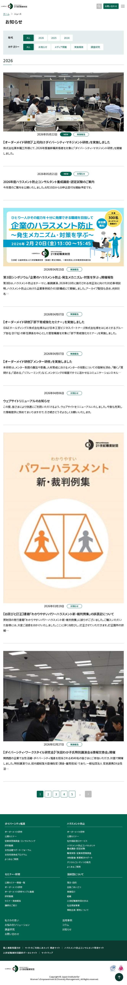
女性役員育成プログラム (16, 854)
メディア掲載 (61, 47)
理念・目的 (72, 882)
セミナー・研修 (12, 874)
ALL (28, 37)
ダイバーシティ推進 (15, 823)
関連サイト (55, 948)
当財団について (75, 874)
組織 (69, 896)
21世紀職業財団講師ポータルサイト (20, 953)
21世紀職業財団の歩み (77, 900)
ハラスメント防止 (76, 823)
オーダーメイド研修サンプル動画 (19, 891)
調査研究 (95, 47)
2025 (54, 37)
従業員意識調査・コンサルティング (20, 840)
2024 (66, 37)
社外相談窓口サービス (77, 840)
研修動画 (9, 845)
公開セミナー (11, 836)
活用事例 (67, 920)
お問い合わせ (111, 6)
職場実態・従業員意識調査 (79, 853)
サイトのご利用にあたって (37, 948)
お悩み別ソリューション (17, 925)
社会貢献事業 (73, 905)
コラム (65, 925)
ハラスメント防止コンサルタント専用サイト (84, 948)
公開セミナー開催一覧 (15, 882)
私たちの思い (12, 920)
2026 (41, 37)
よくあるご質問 (11, 859)
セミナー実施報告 (13, 900)
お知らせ (42, 47)
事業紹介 (71, 891)
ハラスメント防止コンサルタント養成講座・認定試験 (81, 847)
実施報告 (78, 47)
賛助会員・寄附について (78, 909)
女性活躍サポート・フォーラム (18, 849)
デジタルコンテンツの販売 (79, 862)
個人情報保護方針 (12, 948)
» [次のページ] (88, 794)
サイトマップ (47, 953)
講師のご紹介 (11, 905)
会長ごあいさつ (74, 887)
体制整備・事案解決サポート (80, 857)
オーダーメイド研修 (13, 831)
